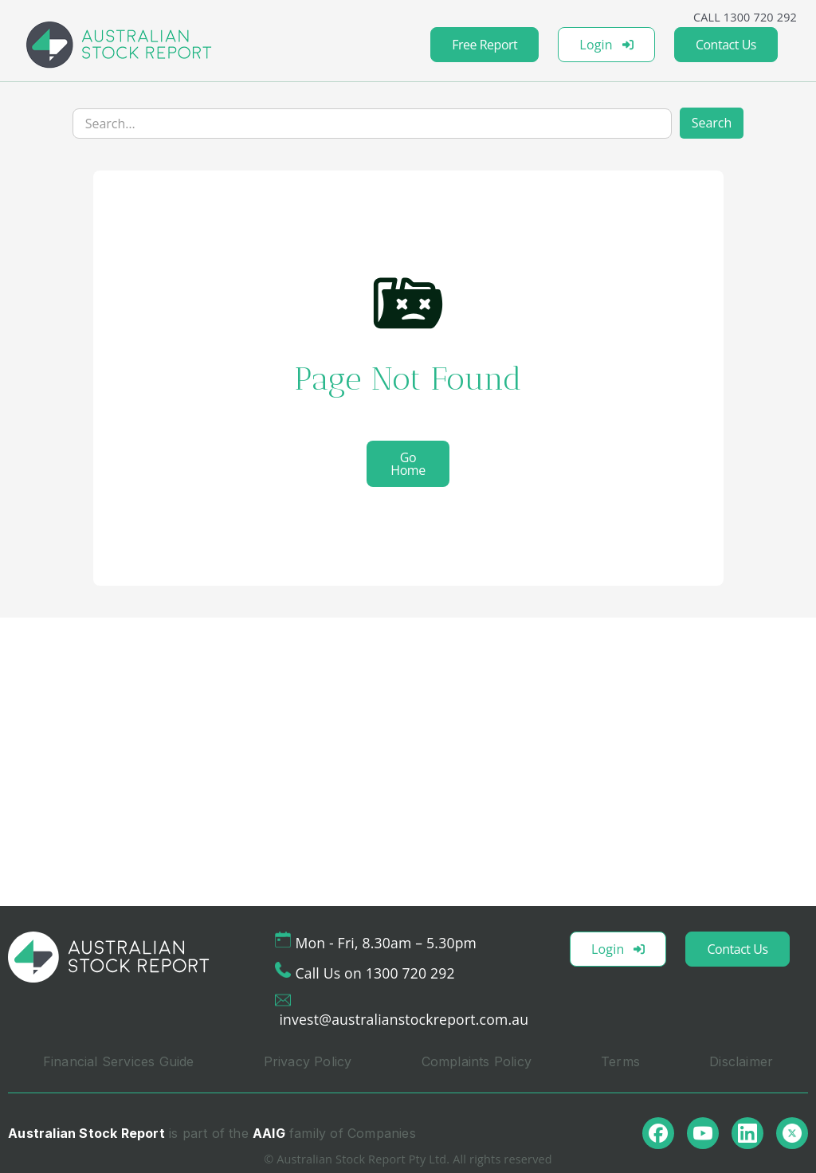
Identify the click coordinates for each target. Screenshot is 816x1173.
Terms (620, 1061)
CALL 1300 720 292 (745, 17)
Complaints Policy (477, 1061)
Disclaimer (741, 1061)
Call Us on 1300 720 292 (374, 973)
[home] (118, 44)
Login (606, 44)
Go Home (407, 464)
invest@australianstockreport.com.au (403, 1019)
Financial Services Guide (118, 1061)
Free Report (484, 44)
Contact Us (726, 44)
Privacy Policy (308, 1061)
